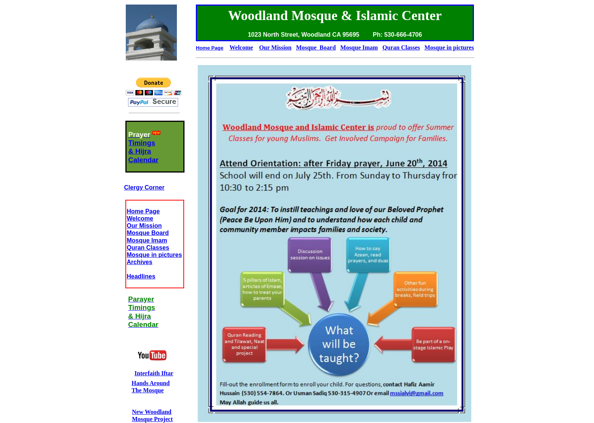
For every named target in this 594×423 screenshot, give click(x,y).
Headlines (141, 276)
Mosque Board (148, 233)
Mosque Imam (147, 240)
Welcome (140, 218)
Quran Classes (148, 247)
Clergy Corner (144, 187)
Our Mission (144, 225)
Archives (140, 262)
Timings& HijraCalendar (143, 151)
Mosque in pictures (154, 255)
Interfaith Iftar (154, 373)
